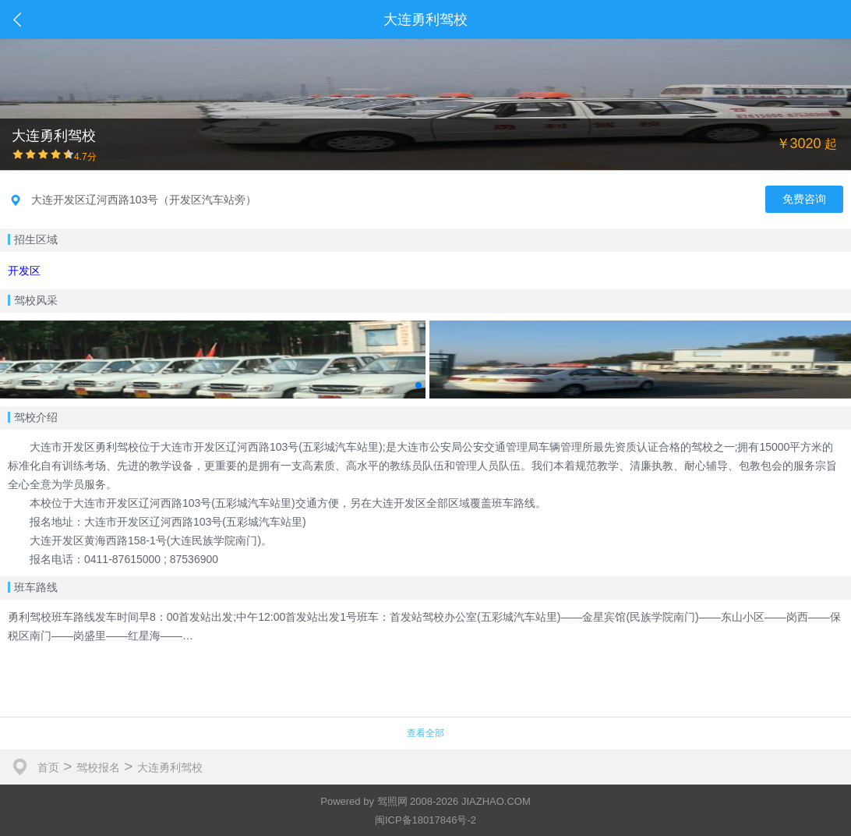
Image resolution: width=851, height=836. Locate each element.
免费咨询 (804, 199)
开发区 (24, 270)
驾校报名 (98, 767)
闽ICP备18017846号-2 (425, 820)
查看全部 (425, 733)
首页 (48, 767)
